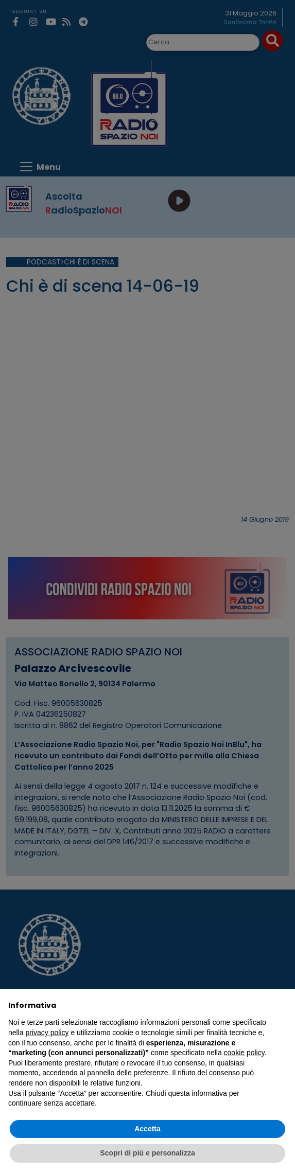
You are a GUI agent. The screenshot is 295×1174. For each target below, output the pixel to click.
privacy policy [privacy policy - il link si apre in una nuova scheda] (46, 1032)
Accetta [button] (147, 1129)
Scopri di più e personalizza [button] (147, 1153)
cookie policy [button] (244, 1052)
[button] (281, 1005)
